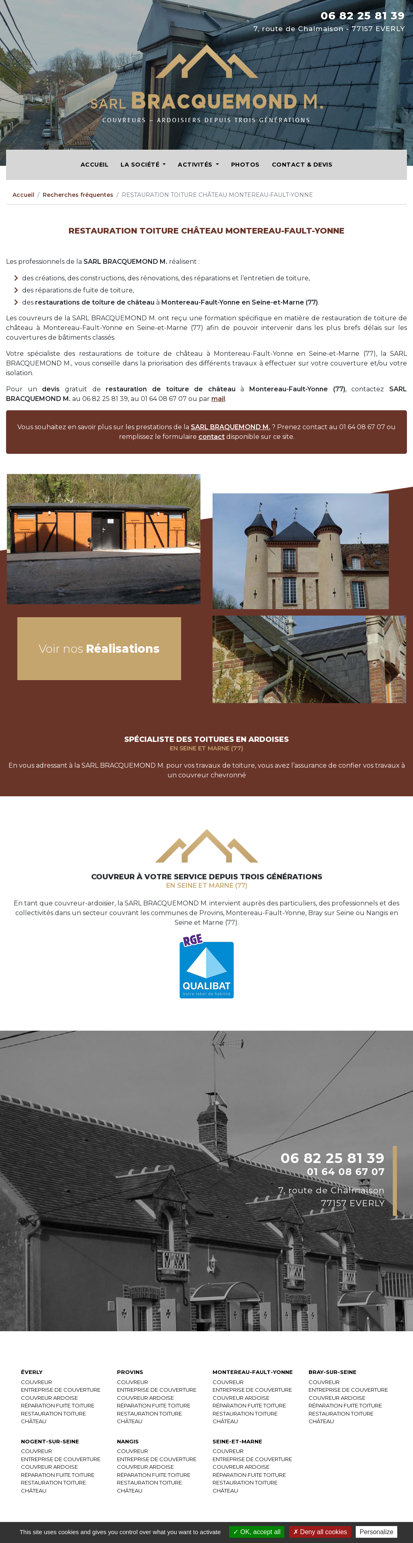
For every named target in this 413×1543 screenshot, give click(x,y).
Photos (245, 164)
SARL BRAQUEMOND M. (230, 427)
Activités (196, 164)
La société (141, 164)
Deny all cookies (320, 1531)
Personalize (377, 1531)
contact (211, 437)
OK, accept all (256, 1531)
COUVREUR (36, 1382)
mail (218, 399)
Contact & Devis (302, 164)
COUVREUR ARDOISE (49, 1398)
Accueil (95, 164)
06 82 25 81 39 (363, 15)
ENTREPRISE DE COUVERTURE (60, 1390)
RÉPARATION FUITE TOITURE (57, 1406)
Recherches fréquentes (78, 194)
